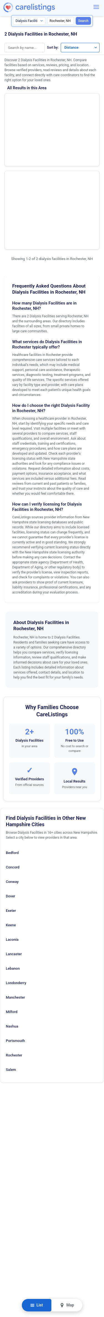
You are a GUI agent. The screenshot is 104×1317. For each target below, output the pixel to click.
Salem (11, 969)
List (36, 1305)
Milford (11, 912)
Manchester (15, 897)
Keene (11, 825)
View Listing (76, 110)
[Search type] (29, 21)
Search (83, 21)
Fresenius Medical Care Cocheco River (28, 133)
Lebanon (13, 868)
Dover (10, 796)
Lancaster (14, 854)
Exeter (11, 810)
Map (67, 1305)
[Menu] (96, 7)
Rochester (14, 955)
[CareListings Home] (45, 7)
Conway (12, 781)
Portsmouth (15, 941)
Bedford (12, 753)
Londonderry (16, 883)
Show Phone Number (77, 101)
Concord (12, 767)
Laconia (12, 839)
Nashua (12, 926)
